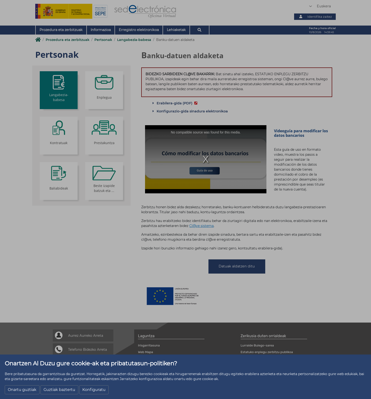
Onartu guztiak (22, 389)
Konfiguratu (94, 389)
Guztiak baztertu (59, 389)
